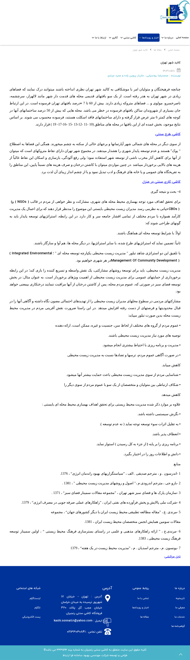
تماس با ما (143, 598)
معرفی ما (180, 607)
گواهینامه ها (178, 626)
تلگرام (37, 607)
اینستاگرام (35, 598)
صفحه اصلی (174, 50)
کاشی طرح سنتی (168, 134)
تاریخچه (180, 598)
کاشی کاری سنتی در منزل (161, 181)
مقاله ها (158, 50)
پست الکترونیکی (31, 617)
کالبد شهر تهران (170, 63)
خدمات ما (180, 617)
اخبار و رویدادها (140, 607)
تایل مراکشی (172, 557)
